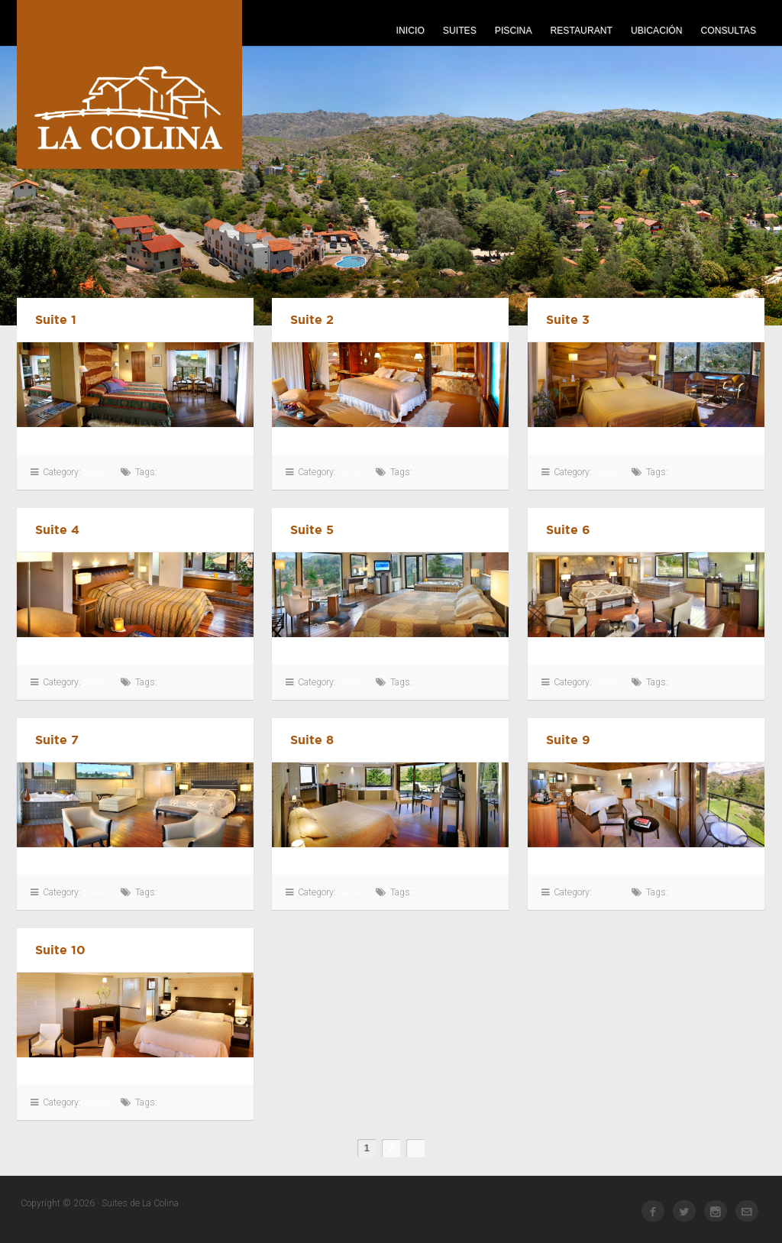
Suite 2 (312, 319)
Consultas (728, 30)
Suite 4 (57, 529)
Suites (460, 30)
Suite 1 (55, 319)
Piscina (513, 30)
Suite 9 (568, 739)
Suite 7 (57, 739)
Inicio (410, 30)
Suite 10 (60, 950)
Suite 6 (568, 529)
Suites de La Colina (129, 84)
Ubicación (657, 30)
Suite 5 (312, 529)
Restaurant (581, 30)
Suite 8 (312, 739)
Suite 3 (568, 319)
